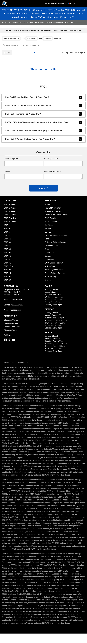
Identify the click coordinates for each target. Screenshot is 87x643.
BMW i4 (7, 226)
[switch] (84, 3)
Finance (48, 229)
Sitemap (48, 281)
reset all (58, 39)
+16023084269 (16, 300)
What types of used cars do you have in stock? (43, 106)
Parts (47, 240)
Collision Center (51, 246)
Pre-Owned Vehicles (53, 212)
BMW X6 (7, 270)
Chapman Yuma (10, 331)
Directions (49, 250)
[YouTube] (14, 341)
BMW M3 (8, 243)
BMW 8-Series (10, 222)
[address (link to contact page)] (74, 3)
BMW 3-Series (10, 209)
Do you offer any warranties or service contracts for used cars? (43, 123)
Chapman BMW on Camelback (54, 4)
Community (49, 260)
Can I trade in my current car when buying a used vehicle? (43, 131)
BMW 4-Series (10, 212)
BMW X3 (7, 260)
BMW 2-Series (10, 205)
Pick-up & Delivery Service (56, 243)
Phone (7, 172)
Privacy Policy (50, 277)
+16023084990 (17, 306)
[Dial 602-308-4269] (78, 3)
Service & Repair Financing (56, 236)
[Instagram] (9, 341)
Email (51, 160)
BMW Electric (50, 219)
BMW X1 (7, 253)
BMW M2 (8, 240)
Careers (48, 257)
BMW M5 (8, 250)
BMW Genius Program (54, 264)
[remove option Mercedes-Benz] (12, 39)
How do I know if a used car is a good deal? (43, 98)
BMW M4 (8, 246)
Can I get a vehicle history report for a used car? (43, 140)
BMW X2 (7, 257)
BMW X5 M (8, 267)
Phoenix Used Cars (12, 327)
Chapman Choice (11, 321)
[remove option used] (48, 39)
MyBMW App (50, 267)
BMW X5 (7, 264)
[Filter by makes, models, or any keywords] (43, 45)
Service (48, 233)
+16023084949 (15, 311)
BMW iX (7, 236)
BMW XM (8, 277)
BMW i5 (7, 229)
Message (52, 172)
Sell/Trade (49, 226)
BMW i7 (7, 233)
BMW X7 (7, 274)
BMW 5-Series (10, 216)
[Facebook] (5, 341)
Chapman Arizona (11, 324)
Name (12, 160)
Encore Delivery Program (55, 274)
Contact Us (49, 253)
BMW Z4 (7, 281)
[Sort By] (76, 53)
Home (5, 22)
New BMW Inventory (53, 209)
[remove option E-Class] (32, 39)
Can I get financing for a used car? (43, 114)
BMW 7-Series (10, 219)
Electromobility (51, 222)
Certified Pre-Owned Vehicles (57, 216)
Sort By (65, 53)
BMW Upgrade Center (54, 270)
